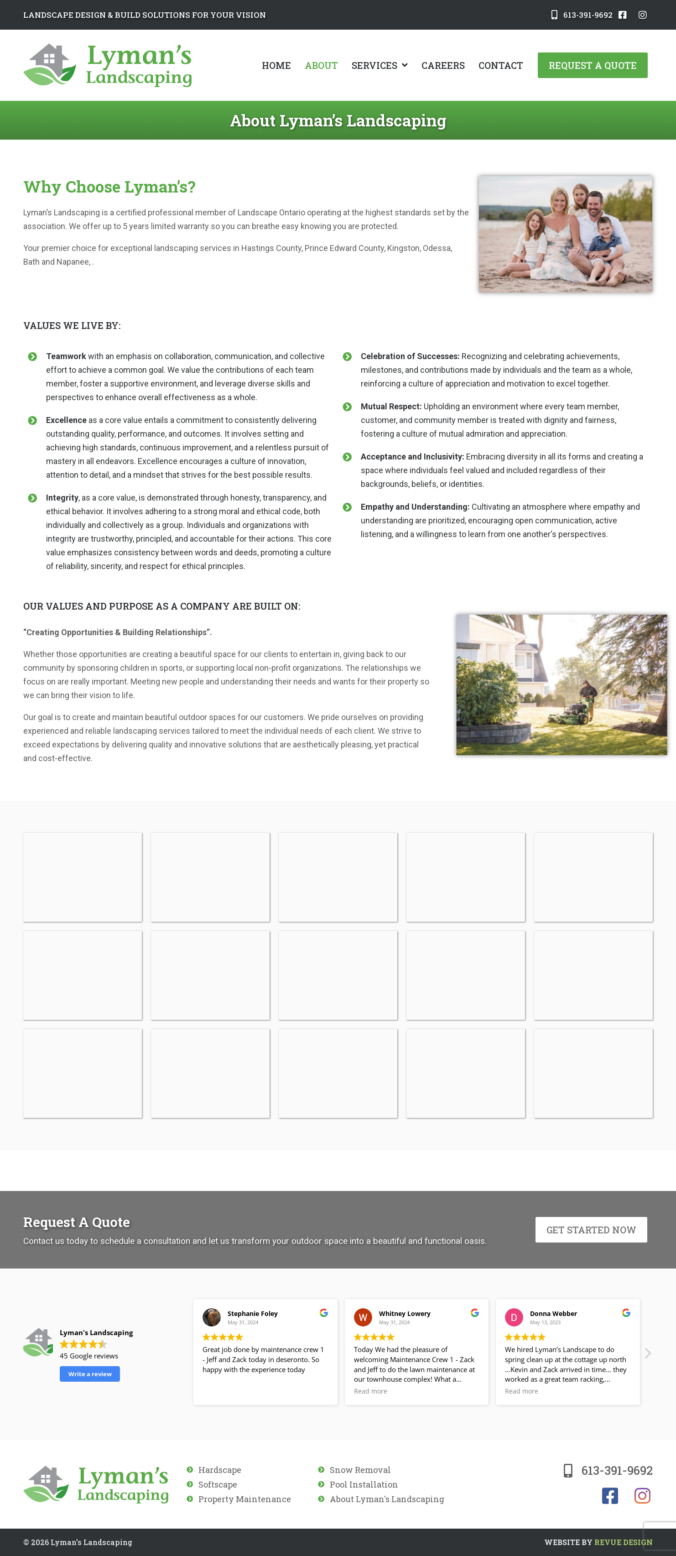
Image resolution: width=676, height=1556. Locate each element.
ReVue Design (598, 1542)
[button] (647, 1356)
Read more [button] (370, 1391)
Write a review (90, 1374)
